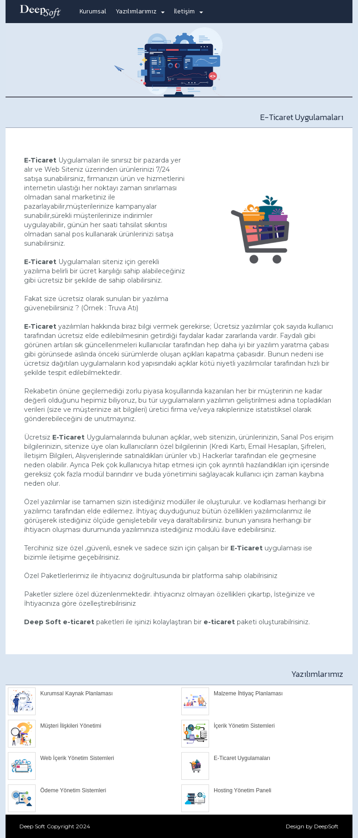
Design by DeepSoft (312, 826)
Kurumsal (93, 11)
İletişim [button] (188, 11)
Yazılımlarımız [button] (140, 11)
